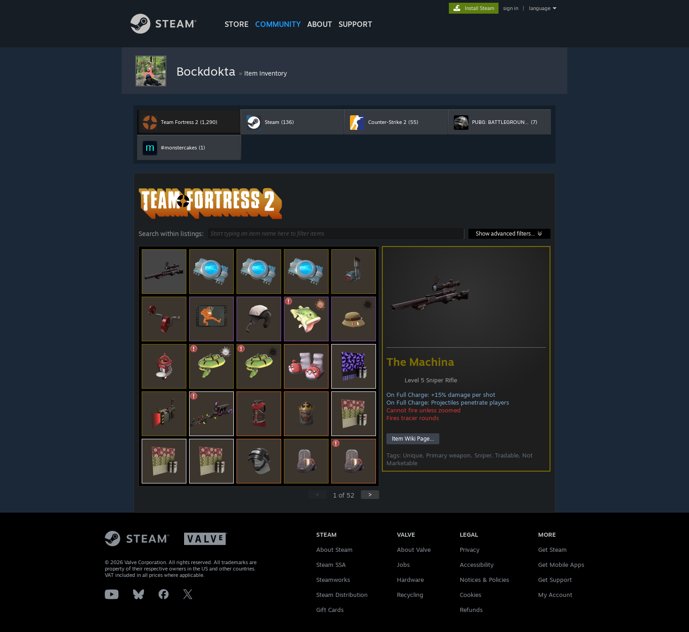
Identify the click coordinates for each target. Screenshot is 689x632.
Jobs (403, 564)
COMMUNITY (278, 24)
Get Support (555, 579)
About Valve (414, 549)
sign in (510, 8)
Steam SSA (331, 564)
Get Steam (552, 549)
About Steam (334, 549)
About (319, 24)
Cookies (470, 594)
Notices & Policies (484, 579)
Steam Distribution (342, 594)
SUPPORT (355, 24)
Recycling (410, 594)
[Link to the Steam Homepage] (170, 31)
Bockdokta (207, 71)
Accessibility (477, 564)
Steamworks (333, 579)
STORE (237, 24)
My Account (555, 594)
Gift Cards (330, 609)
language (539, 8)
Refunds (471, 609)
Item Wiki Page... (413, 438)
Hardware (410, 579)
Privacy (469, 549)
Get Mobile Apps (561, 564)
